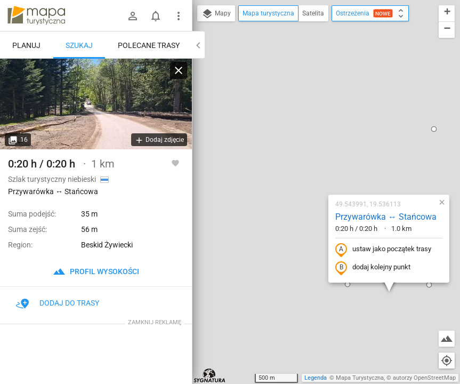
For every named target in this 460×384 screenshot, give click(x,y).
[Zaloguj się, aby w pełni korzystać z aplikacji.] (175, 162)
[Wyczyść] (178, 70)
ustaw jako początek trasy (320, 146)
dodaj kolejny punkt (309, 164)
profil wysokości (96, 271)
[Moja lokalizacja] (447, 361)
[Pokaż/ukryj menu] (178, 16)
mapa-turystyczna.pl (36, 15)
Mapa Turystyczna (360, 377)
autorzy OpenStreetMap (424, 377)
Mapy (216, 14)
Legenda (315, 377)
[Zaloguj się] (132, 16)
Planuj (26, 45)
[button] (284, 180)
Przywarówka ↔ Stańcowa (322, 113)
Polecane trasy (149, 45)
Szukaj (79, 45)
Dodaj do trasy (57, 303)
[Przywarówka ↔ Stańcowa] (96, 104)
